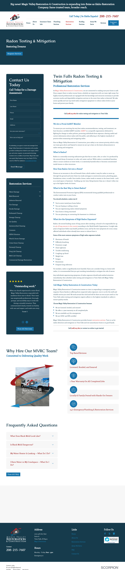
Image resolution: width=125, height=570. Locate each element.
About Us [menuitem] (35, 23)
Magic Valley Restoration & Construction (69, 91)
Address (12, 125)
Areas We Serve (77, 546)
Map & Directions (40, 541)
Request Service (14, 54)
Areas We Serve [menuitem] (93, 23)
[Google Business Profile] (114, 534)
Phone (12, 112)
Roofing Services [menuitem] (81, 23)
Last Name (13, 106)
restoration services (98, 320)
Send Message (17, 167)
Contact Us (113, 23)
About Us (75, 538)
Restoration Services (78, 542)
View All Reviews (25, 329)
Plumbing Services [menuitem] (57, 23)
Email (11, 119)
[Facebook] (105, 534)
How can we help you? (16, 137)
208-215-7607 (109, 16)
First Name (13, 100)
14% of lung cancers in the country (66, 226)
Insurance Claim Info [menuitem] (45, 23)
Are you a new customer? (17, 131)
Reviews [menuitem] (103, 23)
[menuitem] (23, 192)
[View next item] (27, 322)
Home (74, 534)
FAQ (73, 550)
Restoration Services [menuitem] (70, 23)
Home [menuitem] (28, 23)
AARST (83, 131)
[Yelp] (109, 534)
